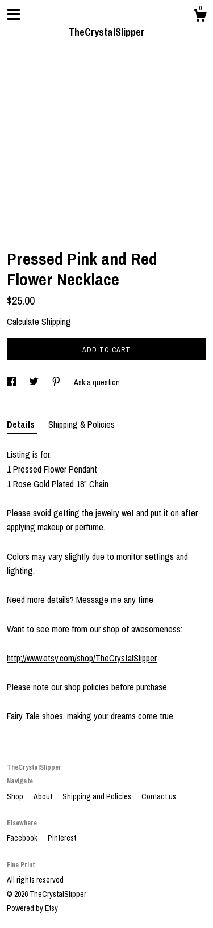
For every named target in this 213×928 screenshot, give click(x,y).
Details (22, 424)
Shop (16, 796)
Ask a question (97, 382)
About (44, 796)
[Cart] (200, 17)
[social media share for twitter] (34, 382)
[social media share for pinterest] (57, 382)
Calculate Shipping (39, 321)
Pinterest (62, 838)
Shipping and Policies (97, 796)
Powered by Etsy (32, 908)
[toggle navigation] (13, 14)
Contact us (158, 796)
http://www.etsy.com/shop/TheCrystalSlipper (82, 658)
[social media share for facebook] (12, 382)
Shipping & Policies (81, 424)
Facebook (23, 838)
